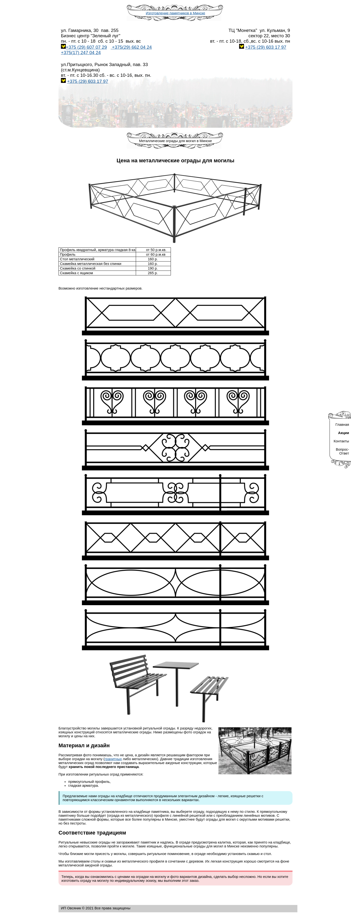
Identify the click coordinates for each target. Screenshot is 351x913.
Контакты (341, 441)
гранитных (113, 759)
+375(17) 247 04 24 (81, 52)
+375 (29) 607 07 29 (86, 47)
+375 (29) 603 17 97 (265, 47)
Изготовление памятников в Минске (175, 13)
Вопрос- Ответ (342, 451)
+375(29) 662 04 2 (131, 47)
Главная (342, 425)
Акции (343, 433)
